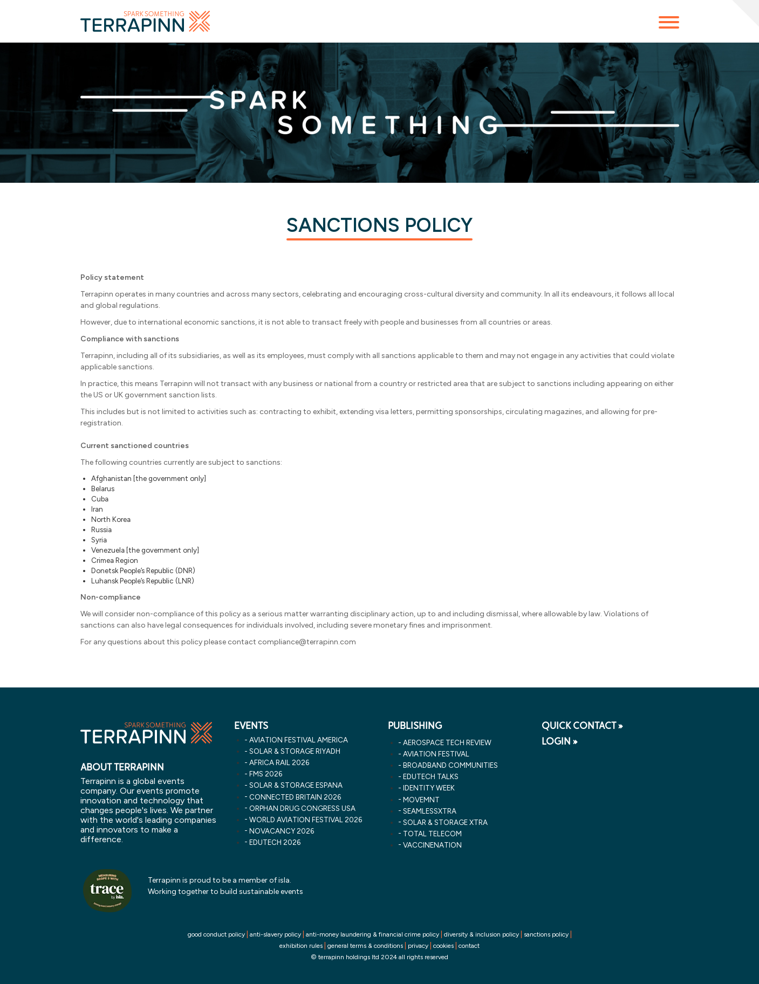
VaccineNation (432, 845)
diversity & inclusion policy (481, 934)
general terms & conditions (365, 945)
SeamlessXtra (429, 811)
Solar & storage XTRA (445, 822)
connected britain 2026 (295, 797)
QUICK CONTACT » (582, 726)
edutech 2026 (274, 842)
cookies (443, 945)
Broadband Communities (450, 765)
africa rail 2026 (279, 762)
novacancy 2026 (281, 831)
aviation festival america (298, 739)
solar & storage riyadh (294, 751)
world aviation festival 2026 (305, 819)
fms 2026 (265, 773)
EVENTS (251, 726)
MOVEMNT (421, 799)
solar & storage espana (296, 785)
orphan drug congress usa (302, 808)
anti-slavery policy (275, 934)
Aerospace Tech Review (447, 742)
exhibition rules (301, 945)
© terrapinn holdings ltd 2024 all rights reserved (379, 957)
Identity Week (429, 787)
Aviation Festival (436, 753)
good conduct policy (216, 934)
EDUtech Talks (431, 776)
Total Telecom (432, 833)
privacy (418, 945)
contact (469, 945)
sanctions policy (546, 934)
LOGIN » (560, 741)
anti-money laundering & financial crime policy (372, 934)
